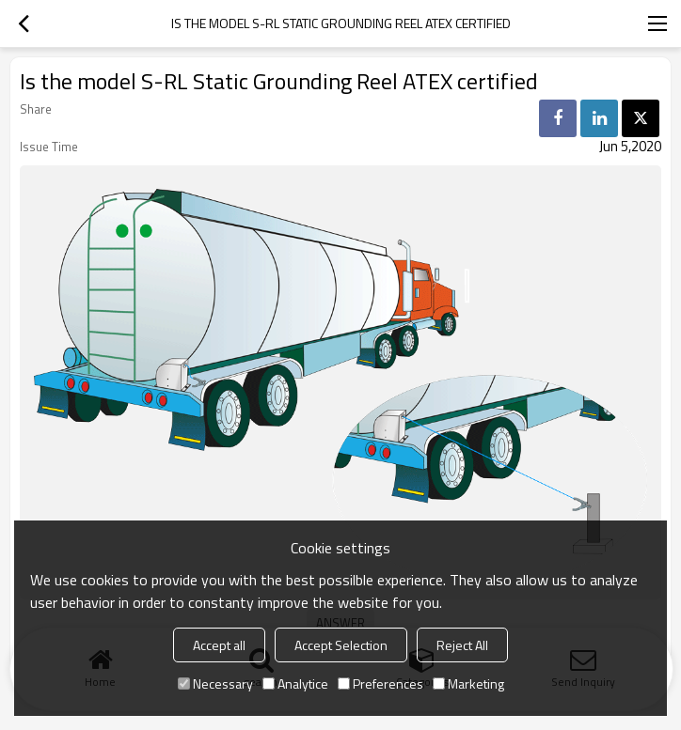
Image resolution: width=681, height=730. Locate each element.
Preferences (380, 683)
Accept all (219, 645)
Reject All (462, 645)
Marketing (468, 683)
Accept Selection (341, 645)
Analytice (295, 683)
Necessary (215, 683)
